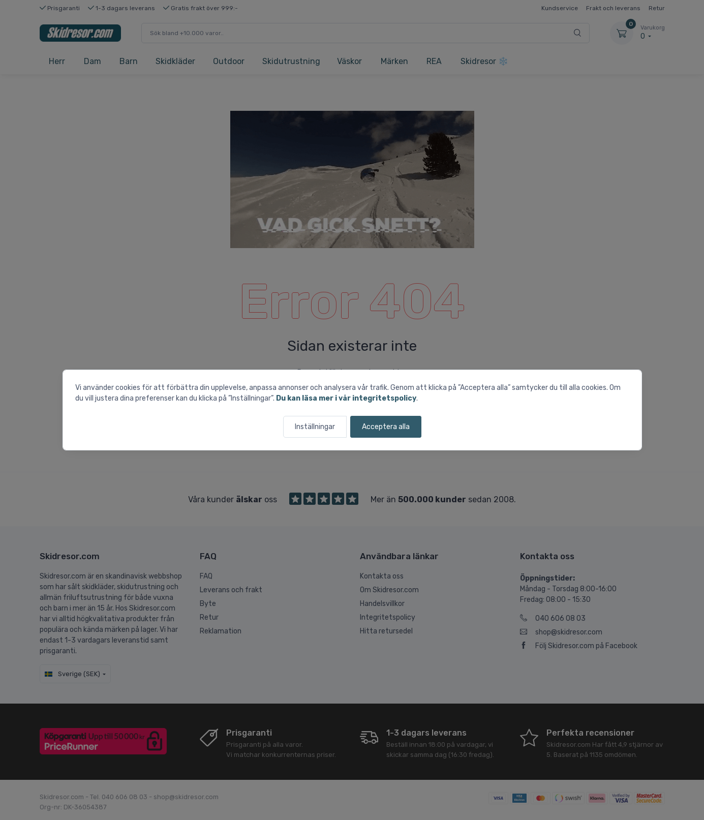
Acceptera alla (386, 426)
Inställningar (315, 426)
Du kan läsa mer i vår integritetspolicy (346, 398)
